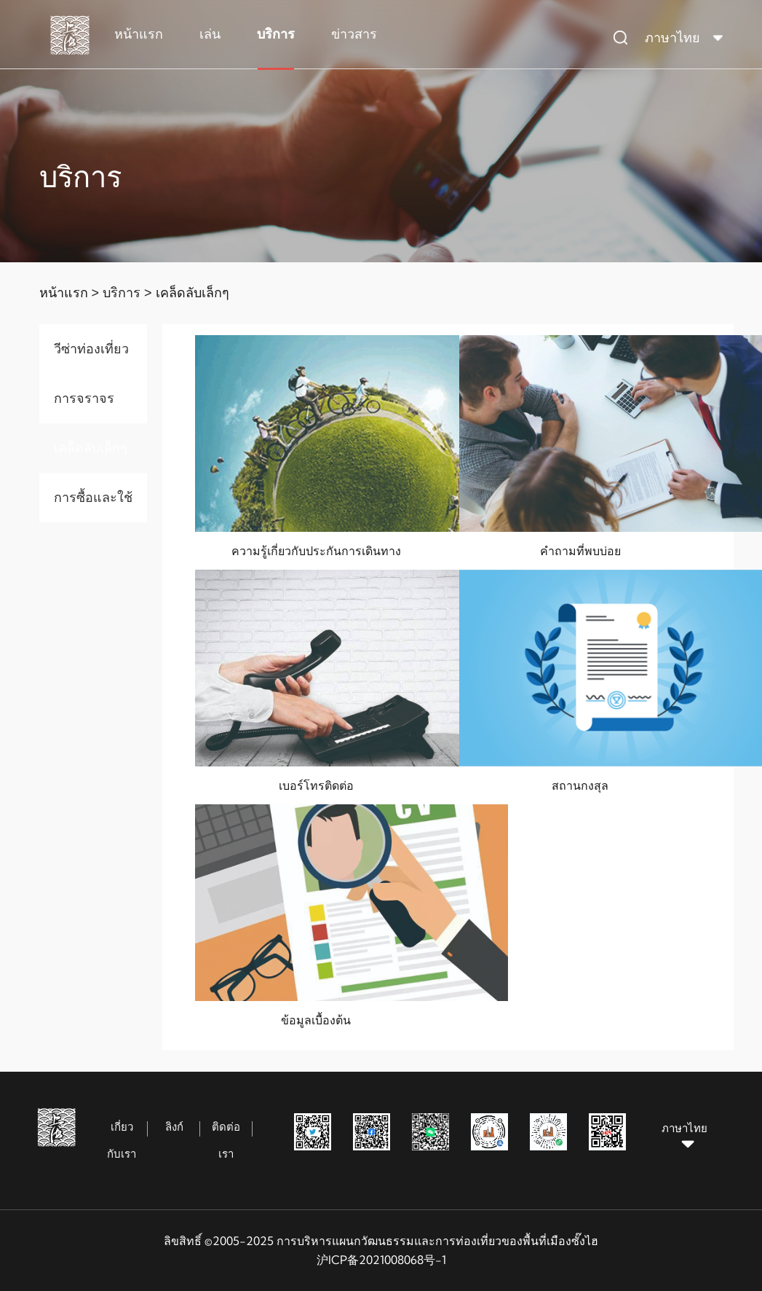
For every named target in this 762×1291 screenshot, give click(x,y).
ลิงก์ (174, 1127)
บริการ (276, 33)
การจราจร (84, 398)
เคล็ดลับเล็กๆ (192, 292)
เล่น (210, 33)
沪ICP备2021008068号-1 (381, 1259)
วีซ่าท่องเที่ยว (91, 348)
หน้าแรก (138, 33)
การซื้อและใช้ (93, 497)
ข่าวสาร (354, 33)
